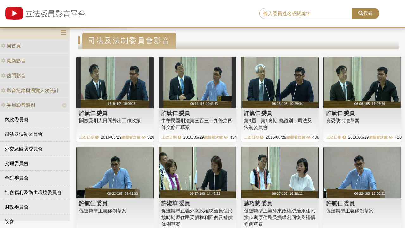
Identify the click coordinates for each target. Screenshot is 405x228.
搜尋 (365, 13)
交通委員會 (16, 163)
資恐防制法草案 (342, 120)
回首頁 (11, 45)
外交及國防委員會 (24, 148)
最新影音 (13, 60)
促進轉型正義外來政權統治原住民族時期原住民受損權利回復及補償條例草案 (197, 217)
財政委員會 (16, 207)
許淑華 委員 (175, 203)
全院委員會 (16, 177)
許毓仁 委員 (93, 113)
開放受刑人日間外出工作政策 (110, 120)
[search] (305, 13)
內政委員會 (16, 119)
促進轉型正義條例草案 (103, 210)
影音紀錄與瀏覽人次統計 (30, 90)
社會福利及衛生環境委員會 (33, 192)
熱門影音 (13, 75)
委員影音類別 (18, 105)
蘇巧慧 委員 (258, 203)
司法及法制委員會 (24, 134)
